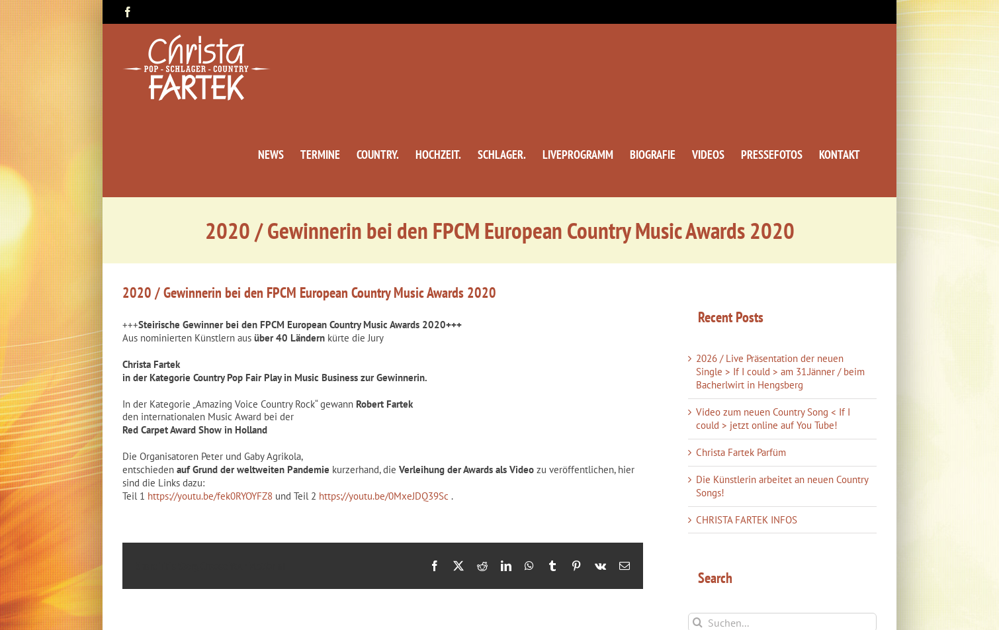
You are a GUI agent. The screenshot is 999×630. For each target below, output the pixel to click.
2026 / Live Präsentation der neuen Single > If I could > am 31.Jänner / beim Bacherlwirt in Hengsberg (780, 371)
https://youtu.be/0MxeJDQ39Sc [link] (384, 496)
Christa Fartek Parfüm (741, 452)
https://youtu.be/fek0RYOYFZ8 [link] (210, 496)
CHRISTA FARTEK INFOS (746, 520)
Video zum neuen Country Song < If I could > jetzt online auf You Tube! (773, 418)
